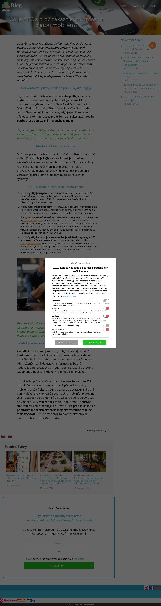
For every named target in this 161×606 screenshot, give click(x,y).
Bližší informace (69, 296)
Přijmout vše (95, 342)
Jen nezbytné (66, 342)
